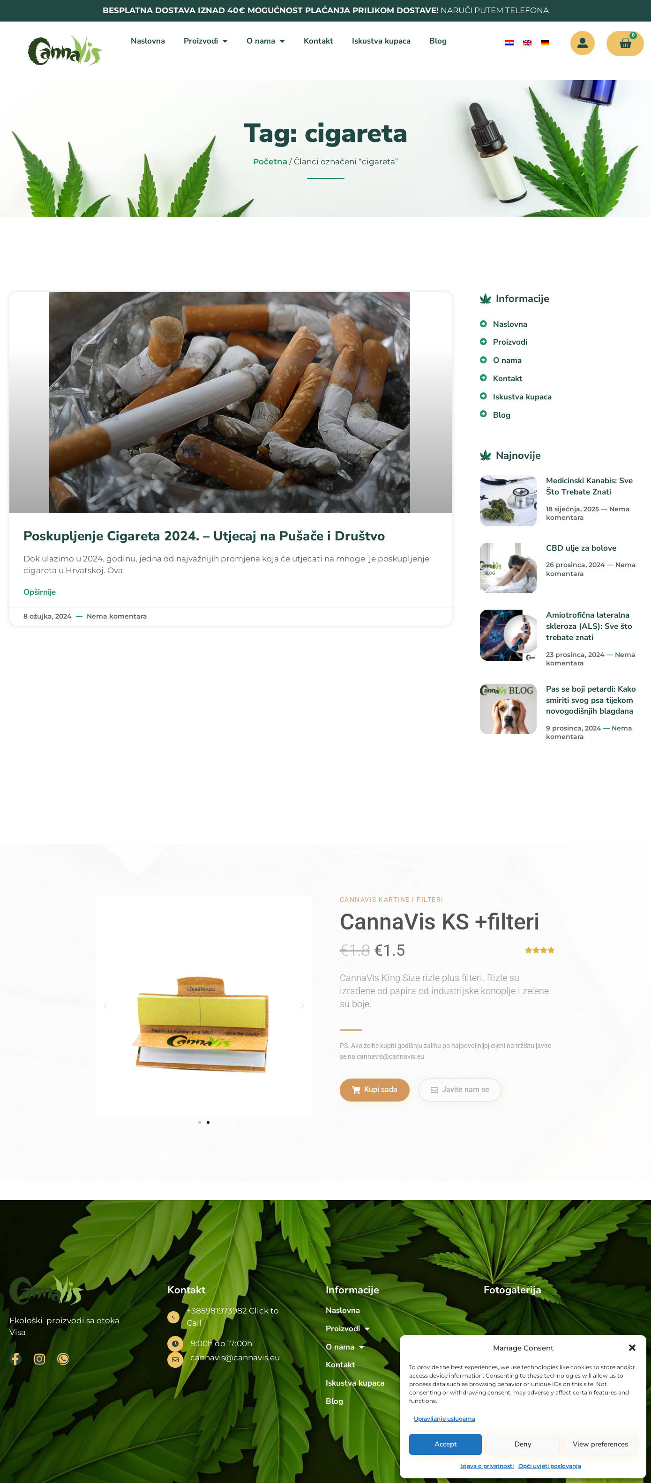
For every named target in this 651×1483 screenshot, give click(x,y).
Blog (438, 41)
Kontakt (318, 41)
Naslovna (148, 41)
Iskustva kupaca (381, 41)
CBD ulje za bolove (581, 548)
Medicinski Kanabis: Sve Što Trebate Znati (589, 486)
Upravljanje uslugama (444, 1418)
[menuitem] (509, 43)
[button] (632, 1347)
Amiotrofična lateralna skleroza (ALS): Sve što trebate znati (589, 626)
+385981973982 (217, 1310)
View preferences (600, 1444)
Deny (523, 1444)
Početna (270, 161)
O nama (266, 41)
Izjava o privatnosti (487, 1465)
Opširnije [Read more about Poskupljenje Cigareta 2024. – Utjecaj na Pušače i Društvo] (39, 592)
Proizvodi (206, 41)
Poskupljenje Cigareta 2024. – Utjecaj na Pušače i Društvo (204, 536)
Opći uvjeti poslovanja (549, 1465)
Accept (445, 1444)
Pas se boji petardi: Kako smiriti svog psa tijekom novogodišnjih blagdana (591, 700)
